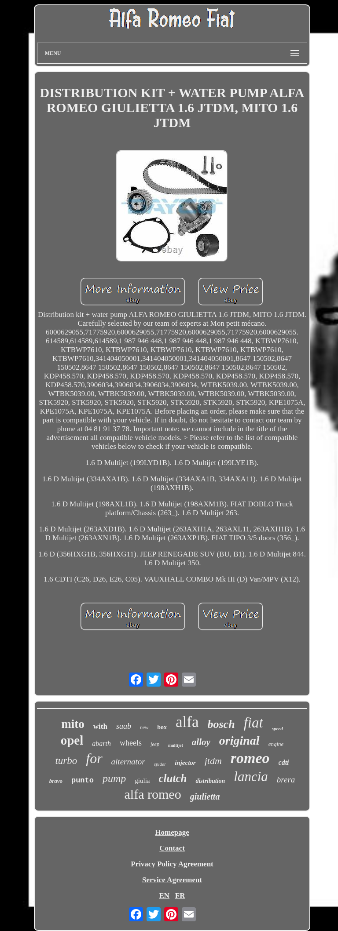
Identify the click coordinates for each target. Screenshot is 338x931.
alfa (187, 722)
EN (164, 895)
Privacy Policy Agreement (172, 864)
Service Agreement (172, 880)
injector (185, 762)
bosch (221, 724)
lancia (251, 776)
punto (82, 780)
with (100, 726)
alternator (128, 761)
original (239, 740)
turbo (66, 760)
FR (180, 895)
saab (123, 726)
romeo (250, 758)
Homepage (172, 832)
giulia (142, 780)
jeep (155, 744)
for (94, 758)
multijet (175, 745)
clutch (173, 778)
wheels (131, 742)
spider (160, 764)
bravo (55, 781)
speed (277, 728)
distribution (210, 781)
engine (276, 744)
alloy (201, 742)
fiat (253, 723)
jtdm (213, 760)
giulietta (205, 796)
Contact (172, 848)
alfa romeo (153, 794)
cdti (284, 762)
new (144, 727)
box (162, 727)
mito (72, 724)
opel (72, 740)
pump (114, 778)
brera (286, 779)
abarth (101, 743)
